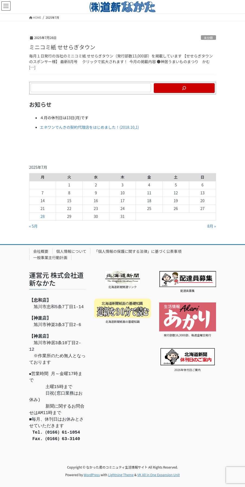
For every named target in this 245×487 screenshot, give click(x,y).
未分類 (208, 38)
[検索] (184, 88)
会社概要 (40, 251)
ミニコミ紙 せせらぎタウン (62, 47)
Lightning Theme (121, 474)
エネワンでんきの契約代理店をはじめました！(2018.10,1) (89, 127)
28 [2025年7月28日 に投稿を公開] (42, 216)
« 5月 (33, 226)
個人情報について (71, 251)
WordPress (92, 474)
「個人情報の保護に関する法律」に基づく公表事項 (137, 251)
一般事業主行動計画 (50, 257)
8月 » (211, 226)
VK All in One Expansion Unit (158, 474)
